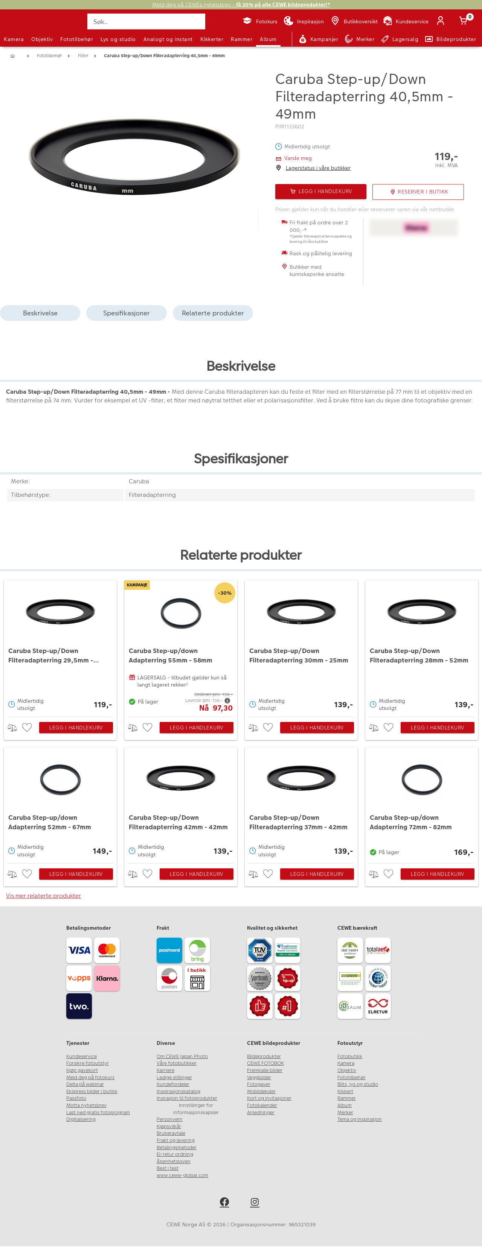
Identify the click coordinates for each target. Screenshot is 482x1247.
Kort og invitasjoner (269, 1099)
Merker (345, 1113)
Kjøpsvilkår (169, 1127)
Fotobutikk (349, 1057)
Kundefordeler (173, 1085)
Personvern (170, 1120)
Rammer (241, 39)
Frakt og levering (176, 1140)
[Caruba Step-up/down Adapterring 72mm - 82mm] (422, 804)
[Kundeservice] (405, 21)
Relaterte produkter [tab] (213, 313)
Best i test (167, 1169)
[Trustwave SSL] (289, 952)
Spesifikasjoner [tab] (126, 313)
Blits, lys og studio (357, 1085)
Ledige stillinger (174, 1078)
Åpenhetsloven (174, 1162)
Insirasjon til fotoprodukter (187, 1099)
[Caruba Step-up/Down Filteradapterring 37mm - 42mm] (301, 804)
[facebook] (226, 1203)
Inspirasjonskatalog (178, 1092)
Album (268, 39)
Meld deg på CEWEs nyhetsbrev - (241, 5)
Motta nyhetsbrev (86, 1105)
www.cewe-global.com (182, 1175)
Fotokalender (262, 1105)
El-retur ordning (175, 1155)
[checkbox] (28, 728)
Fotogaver (258, 1085)
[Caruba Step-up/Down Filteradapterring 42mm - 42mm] (181, 804)
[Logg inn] (442, 21)
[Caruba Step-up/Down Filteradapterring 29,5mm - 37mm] (60, 646)
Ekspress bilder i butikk (91, 1092)
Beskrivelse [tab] (40, 313)
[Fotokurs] (260, 21)
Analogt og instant (168, 39)
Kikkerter (212, 39)
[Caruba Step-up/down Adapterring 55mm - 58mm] (181, 646)
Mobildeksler (261, 1092)
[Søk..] (146, 21)
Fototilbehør (76, 39)
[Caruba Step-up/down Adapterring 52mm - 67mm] (60, 804)
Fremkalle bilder (264, 1070)
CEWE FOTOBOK (265, 1064)
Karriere (165, 1070)
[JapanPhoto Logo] (24, 28)
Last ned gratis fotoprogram (98, 1113)
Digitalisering (81, 1120)
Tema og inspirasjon (359, 1120)
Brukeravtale (171, 1134)
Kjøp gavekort (82, 1070)
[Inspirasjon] (303, 21)
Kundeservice (81, 1057)
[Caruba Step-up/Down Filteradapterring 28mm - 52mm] (422, 646)
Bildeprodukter (264, 1057)
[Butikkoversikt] (353, 21)
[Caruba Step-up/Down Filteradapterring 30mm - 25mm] (301, 646)
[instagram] (256, 1203)
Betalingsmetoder (177, 1148)
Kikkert (345, 1092)
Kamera (14, 39)
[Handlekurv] (464, 21)
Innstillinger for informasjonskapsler (196, 1109)
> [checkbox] (15, 728)
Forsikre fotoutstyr (87, 1064)
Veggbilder (259, 1078)
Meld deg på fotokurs (90, 1078)
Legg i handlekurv (76, 728)
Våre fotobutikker (177, 1064)
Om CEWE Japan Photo (182, 1057)
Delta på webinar (85, 1085)
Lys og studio (118, 39)
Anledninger (261, 1113)
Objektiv (42, 39)
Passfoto (76, 1099)
